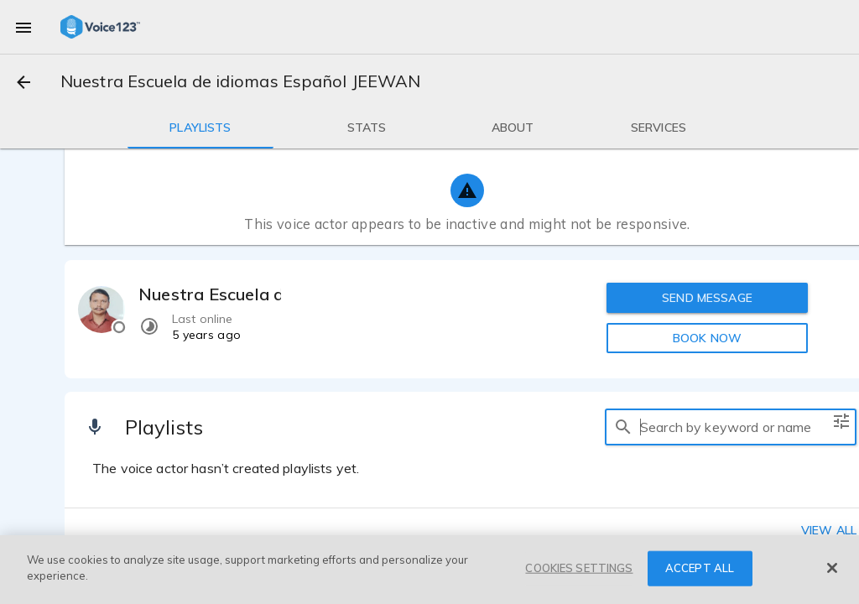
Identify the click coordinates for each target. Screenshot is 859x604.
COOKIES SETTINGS (579, 568)
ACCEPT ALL (699, 568)
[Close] (832, 567)
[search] (623, 427)
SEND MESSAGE (707, 297)
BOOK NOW (707, 338)
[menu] (23, 27)
